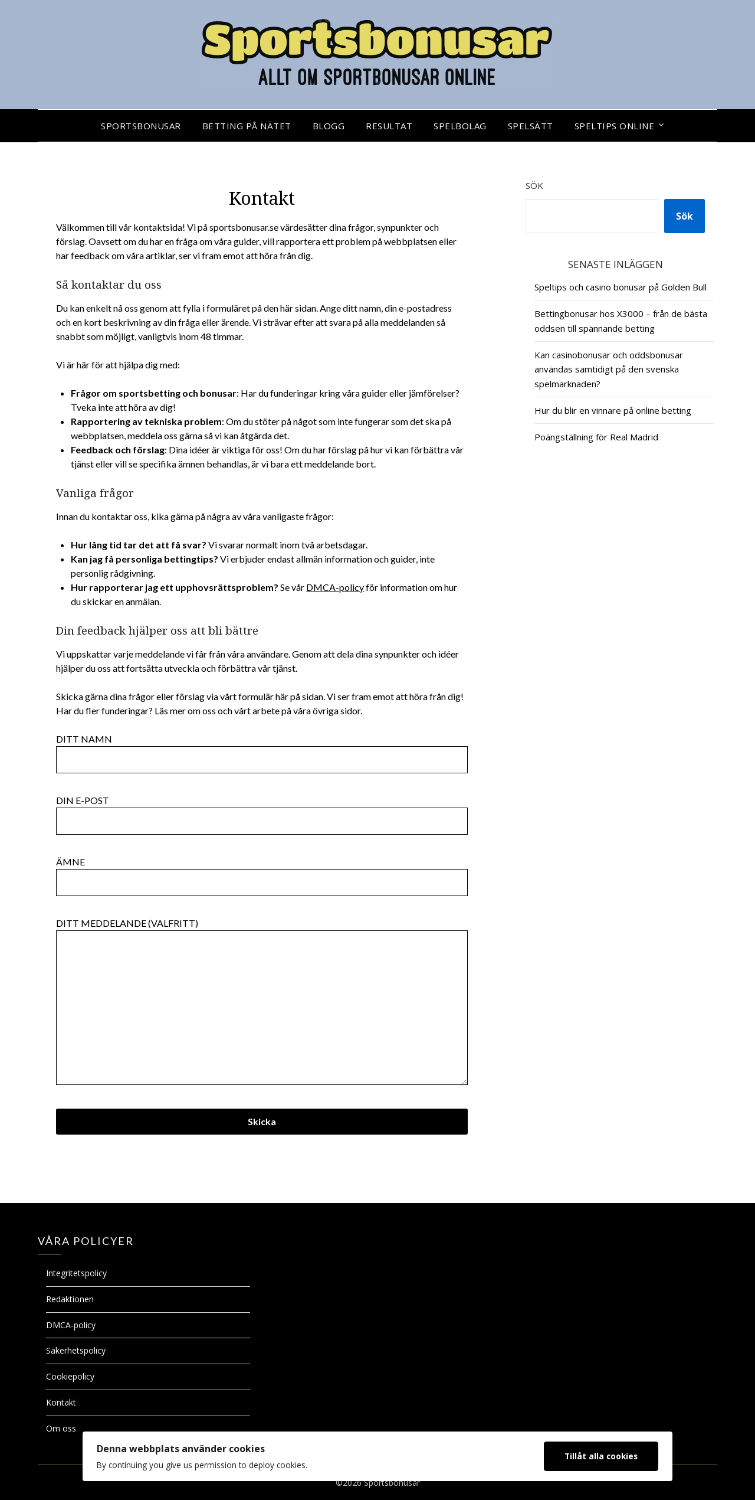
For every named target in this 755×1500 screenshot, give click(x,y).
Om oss (61, 1428)
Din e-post (262, 810)
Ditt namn (262, 749)
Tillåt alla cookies (601, 1456)
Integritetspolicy (76, 1273)
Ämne (262, 872)
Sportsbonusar (141, 126)
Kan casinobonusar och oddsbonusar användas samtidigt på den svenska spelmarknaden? (608, 369)
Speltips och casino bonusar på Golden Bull (620, 287)
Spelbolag (460, 126)
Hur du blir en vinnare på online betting (612, 410)
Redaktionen (70, 1299)
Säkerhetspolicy (76, 1350)
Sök (534, 185)
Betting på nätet (246, 126)
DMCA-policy (335, 587)
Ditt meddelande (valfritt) (262, 1002)
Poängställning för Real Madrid (596, 437)
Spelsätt (530, 126)
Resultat (389, 126)
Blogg (329, 126)
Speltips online (615, 126)
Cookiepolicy (70, 1376)
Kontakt (61, 1402)
